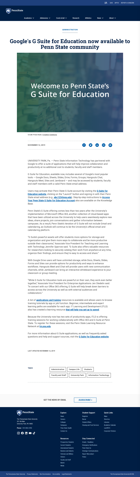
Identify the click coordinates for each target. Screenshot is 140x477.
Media (62, 466)
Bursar (84, 419)
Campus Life (74, 369)
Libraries (106, 422)
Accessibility (56, 474)
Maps (105, 416)
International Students (67, 448)
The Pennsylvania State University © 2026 (122, 474)
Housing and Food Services (90, 425)
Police (84, 457)
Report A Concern (127, 3)
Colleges (63, 422)
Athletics (88, 18)
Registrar (85, 416)
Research (76, 18)
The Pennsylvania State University (15, 474)
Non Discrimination (45, 474)
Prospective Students (67, 442)
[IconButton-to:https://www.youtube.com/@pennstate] (30, 433)
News (99, 18)
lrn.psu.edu (45, 326)
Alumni (62, 463)
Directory (107, 419)
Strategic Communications (90, 451)
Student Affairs (86, 422)
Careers (62, 419)
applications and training (48, 300)
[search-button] (106, 3)
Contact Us (63, 431)
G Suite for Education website (94, 336)
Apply (117, 3)
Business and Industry (67, 451)
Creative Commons (49, 135)
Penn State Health (66, 428)
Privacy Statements (32, 474)
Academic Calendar (110, 425)
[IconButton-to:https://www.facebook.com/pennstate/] (22, 433)
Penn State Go (86, 448)
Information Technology (98, 375)
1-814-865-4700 (27, 428)
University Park (77, 375)
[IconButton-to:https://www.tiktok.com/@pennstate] (34, 433)
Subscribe (84, 400)
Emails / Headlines (87, 442)
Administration (70, 30)
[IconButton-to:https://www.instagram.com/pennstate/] (18, 433)
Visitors (62, 457)
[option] (24, 428)
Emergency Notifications (89, 445)
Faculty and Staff (58, 375)
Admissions (44, 18)
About (111, 18)
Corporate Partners (110, 431)
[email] (103, 145)
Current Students (65, 445)
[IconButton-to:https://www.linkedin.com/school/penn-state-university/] (26, 433)
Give (111, 3)
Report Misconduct (88, 454)
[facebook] (84, 145)
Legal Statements (67, 474)
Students (88, 369)
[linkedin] (97, 145)
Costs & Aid (60, 18)
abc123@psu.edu (62, 197)
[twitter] (90, 145)
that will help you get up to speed (82, 309)
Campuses (63, 425)
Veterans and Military (66, 454)
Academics (28, 18)
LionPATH (107, 428)
